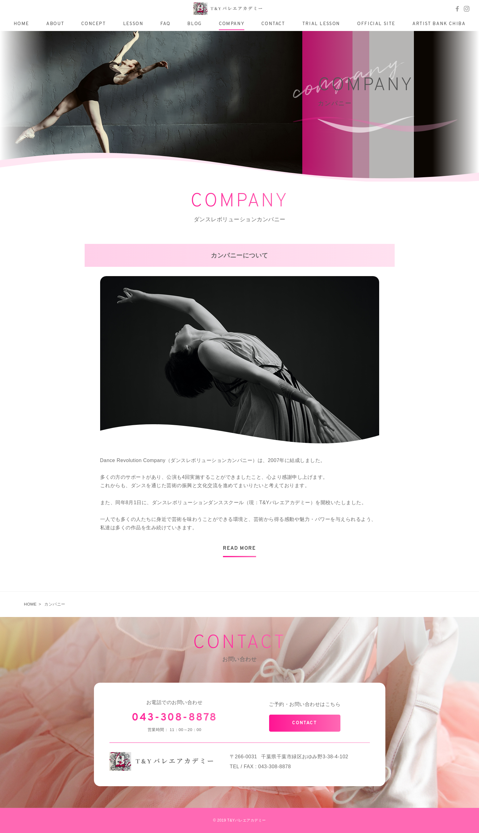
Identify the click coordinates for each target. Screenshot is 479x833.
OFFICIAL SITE (376, 24)
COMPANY (231, 24)
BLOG (194, 24)
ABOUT (55, 24)
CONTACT (273, 24)
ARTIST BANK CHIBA (438, 24)
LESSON (133, 24)
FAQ (165, 24)
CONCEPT (93, 24)
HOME (21, 24)
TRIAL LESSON (321, 24)
